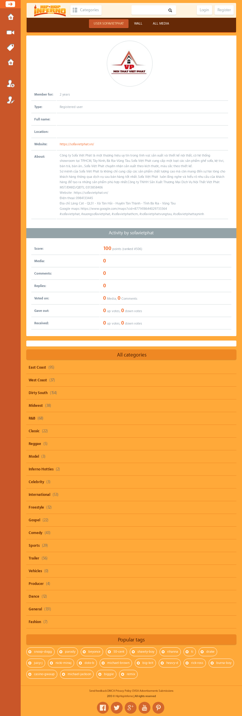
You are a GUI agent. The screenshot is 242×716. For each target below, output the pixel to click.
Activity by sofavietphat (131, 233)
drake (210, 652)
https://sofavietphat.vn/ (77, 144)
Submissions (10, 62)
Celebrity (36, 482)
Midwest (36, 406)
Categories (89, 10)
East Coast (37, 367)
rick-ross (197, 663)
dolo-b (89, 663)
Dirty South (38, 393)
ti (192, 652)
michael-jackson (79, 674)
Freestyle (36, 507)
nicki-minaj (64, 663)
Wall (138, 23)
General (35, 609)
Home (10, 17)
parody (70, 652)
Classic (34, 431)
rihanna (172, 652)
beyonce (94, 652)
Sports (34, 546)
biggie (109, 674)
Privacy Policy (123, 690)
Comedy (35, 533)
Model (34, 456)
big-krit (147, 663)
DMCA (111, 690)
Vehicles (35, 571)
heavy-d (172, 663)
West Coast (38, 380)
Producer (36, 584)
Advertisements (148, 690)
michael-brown (118, 663)
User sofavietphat (109, 23)
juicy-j (38, 663)
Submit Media (10, 32)
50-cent (118, 652)
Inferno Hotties (41, 469)
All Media (161, 23)
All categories (132, 355)
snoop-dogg (43, 652)
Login (10, 83)
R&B (32, 418)
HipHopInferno (124, 696)
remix (131, 674)
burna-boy (223, 663)
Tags (10, 47)
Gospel (34, 520)
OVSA (135, 690)
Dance (34, 596)
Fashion (35, 622)
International (39, 495)
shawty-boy (145, 652)
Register (10, 99)
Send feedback (98, 690)
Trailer (34, 558)
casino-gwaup (44, 674)
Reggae (35, 444)
